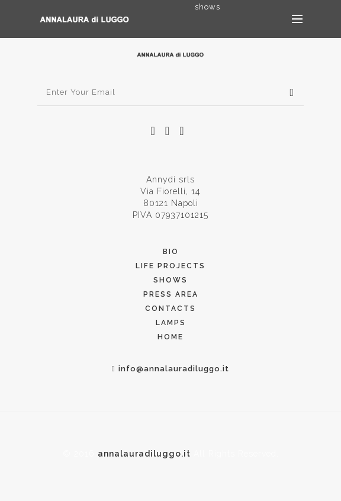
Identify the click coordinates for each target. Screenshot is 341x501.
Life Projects (170, 266)
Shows (170, 280)
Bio (171, 252)
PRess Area (170, 294)
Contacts (170, 308)
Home (170, 337)
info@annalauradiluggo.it (171, 368)
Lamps (171, 323)
